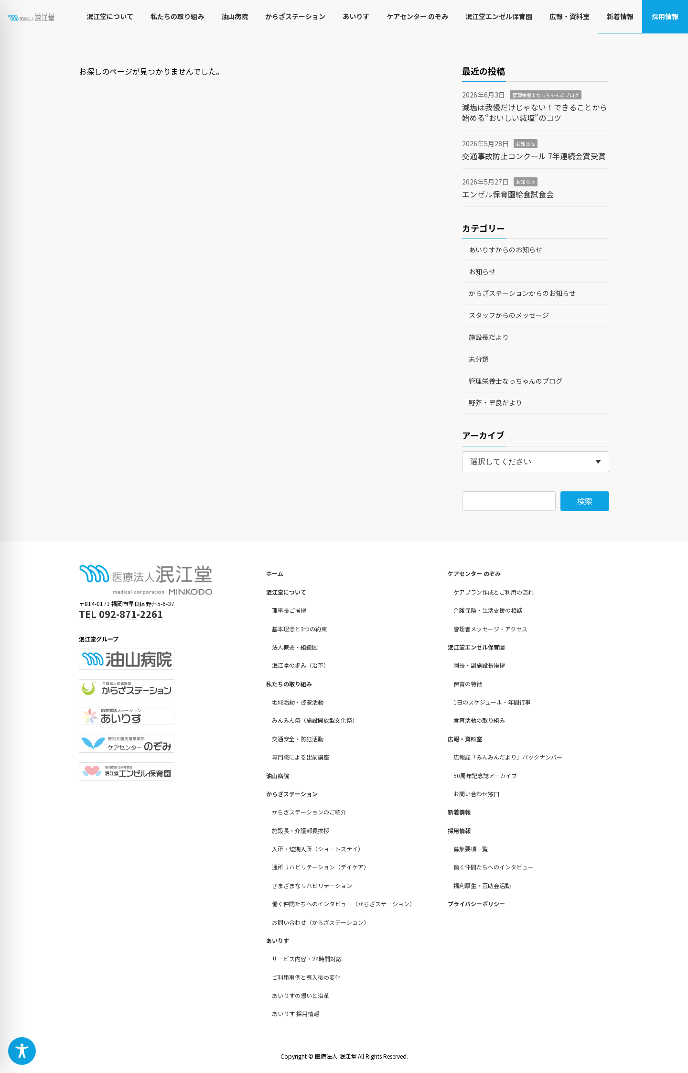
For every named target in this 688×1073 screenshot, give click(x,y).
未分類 (479, 359)
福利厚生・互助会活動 (482, 885)
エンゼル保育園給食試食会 (508, 194)
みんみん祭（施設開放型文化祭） (315, 720)
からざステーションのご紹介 (309, 812)
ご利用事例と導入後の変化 (306, 977)
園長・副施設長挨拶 (479, 665)
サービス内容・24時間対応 (307, 958)
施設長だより (489, 337)
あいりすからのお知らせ (505, 249)
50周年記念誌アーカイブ (485, 775)
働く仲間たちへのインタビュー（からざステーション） (343, 904)
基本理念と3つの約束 (299, 628)
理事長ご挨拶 (289, 610)
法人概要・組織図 (295, 647)
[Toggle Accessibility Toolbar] (22, 1051)
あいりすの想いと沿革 (300, 995)
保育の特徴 (467, 684)
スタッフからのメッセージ (509, 315)
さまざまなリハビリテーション (312, 885)
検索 (584, 501)
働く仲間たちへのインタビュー (493, 867)
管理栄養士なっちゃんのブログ (545, 94)
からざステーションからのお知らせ (522, 293)
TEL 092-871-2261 (121, 614)
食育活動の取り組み (479, 720)
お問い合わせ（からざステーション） (320, 922)
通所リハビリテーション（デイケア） (320, 867)
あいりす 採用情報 (295, 1013)
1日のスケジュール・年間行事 (492, 702)
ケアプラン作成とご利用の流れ (493, 592)
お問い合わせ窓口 (476, 794)
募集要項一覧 (470, 849)
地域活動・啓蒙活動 (297, 702)
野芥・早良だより (495, 402)
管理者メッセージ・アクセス (490, 628)
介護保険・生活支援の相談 (487, 610)
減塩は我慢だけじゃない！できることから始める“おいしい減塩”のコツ (534, 112)
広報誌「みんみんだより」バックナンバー (507, 757)
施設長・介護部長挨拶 (300, 830)
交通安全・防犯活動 (297, 739)
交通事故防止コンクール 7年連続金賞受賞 (534, 156)
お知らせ (525, 143)
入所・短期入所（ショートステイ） (318, 849)
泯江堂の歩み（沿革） (300, 665)
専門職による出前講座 (300, 757)
